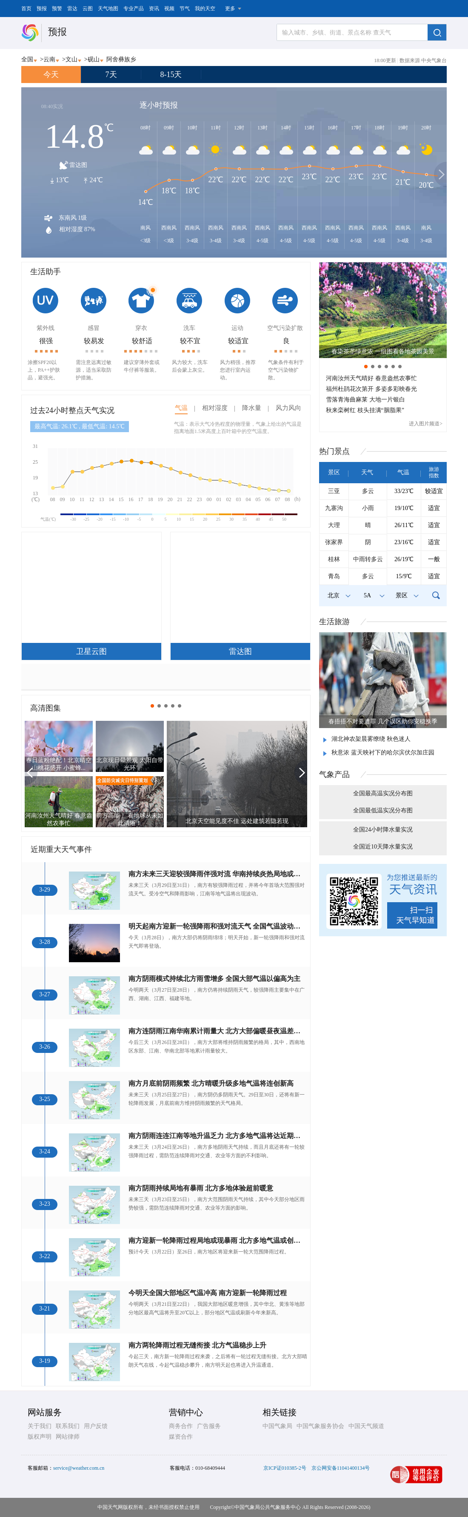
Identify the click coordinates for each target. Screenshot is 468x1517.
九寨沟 (334, 508)
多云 (368, 491)
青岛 (334, 576)
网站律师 (68, 1437)
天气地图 (108, 8)
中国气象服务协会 (320, 1426)
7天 (111, 74)
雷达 (72, 8)
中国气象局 (277, 1426)
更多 (230, 8)
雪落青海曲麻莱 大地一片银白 (365, 399)
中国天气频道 (366, 1426)
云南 (49, 59)
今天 (51, 74)
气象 (334, 774)
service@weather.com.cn (78, 1468)
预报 (42, 8)
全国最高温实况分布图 (383, 793)
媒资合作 (181, 1437)
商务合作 (181, 1426)
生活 (334, 621)
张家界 (334, 542)
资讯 (154, 8)
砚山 (94, 59)
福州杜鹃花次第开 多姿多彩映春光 (371, 389)
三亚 (334, 491)
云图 (88, 8)
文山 (71, 59)
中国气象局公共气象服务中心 (267, 1507)
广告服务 (209, 1426)
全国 (27, 59)
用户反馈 (96, 1426)
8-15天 (171, 74)
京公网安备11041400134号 (340, 1468)
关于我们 (39, 1426)
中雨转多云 (368, 559)
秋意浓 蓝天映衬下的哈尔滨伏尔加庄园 (382, 752)
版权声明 (39, 1437)
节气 (185, 8)
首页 (26, 8)
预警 (57, 8)
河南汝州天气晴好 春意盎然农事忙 (371, 378)
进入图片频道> (425, 424)
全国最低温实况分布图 (383, 810)
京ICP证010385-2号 (284, 1468)
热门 (334, 451)
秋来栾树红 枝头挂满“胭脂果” (365, 410)
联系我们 (68, 1426)
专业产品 (133, 8)
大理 (334, 525)
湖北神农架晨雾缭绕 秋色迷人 (371, 739)
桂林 (334, 559)
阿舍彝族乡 (121, 59)
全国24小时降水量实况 (383, 829)
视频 (169, 8)
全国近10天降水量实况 (383, 846)
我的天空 (205, 8)
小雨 (368, 508)
